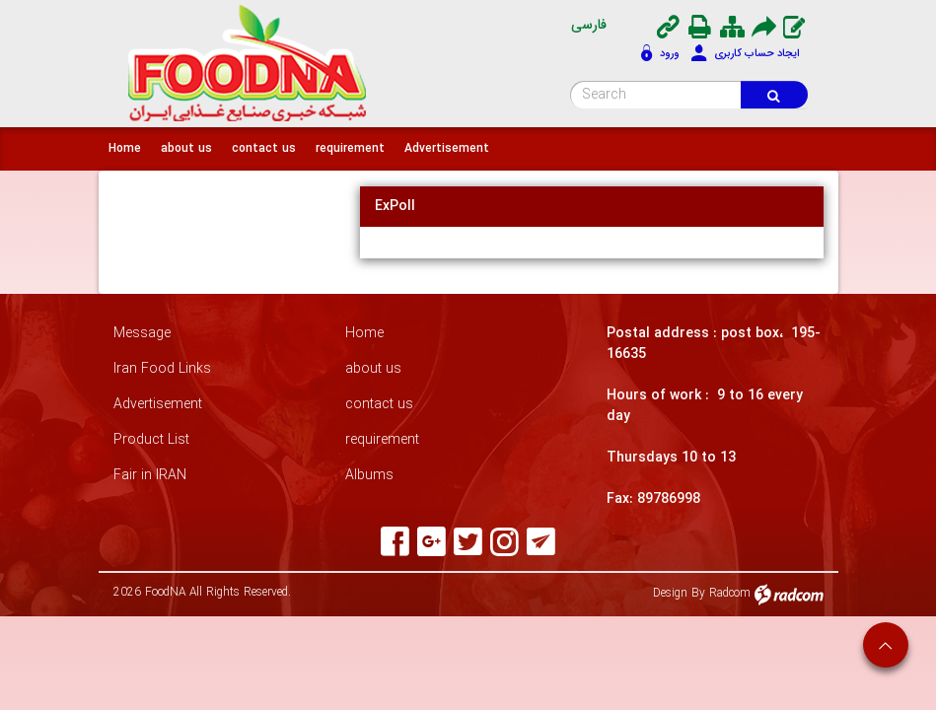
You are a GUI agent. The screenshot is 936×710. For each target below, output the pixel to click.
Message (142, 333)
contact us (379, 404)
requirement (382, 440)
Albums (369, 475)
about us (373, 369)
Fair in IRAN (149, 475)
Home (364, 333)
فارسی (589, 25)
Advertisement (157, 404)
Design (670, 593)
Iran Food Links (162, 369)
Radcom (730, 593)
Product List (151, 440)
